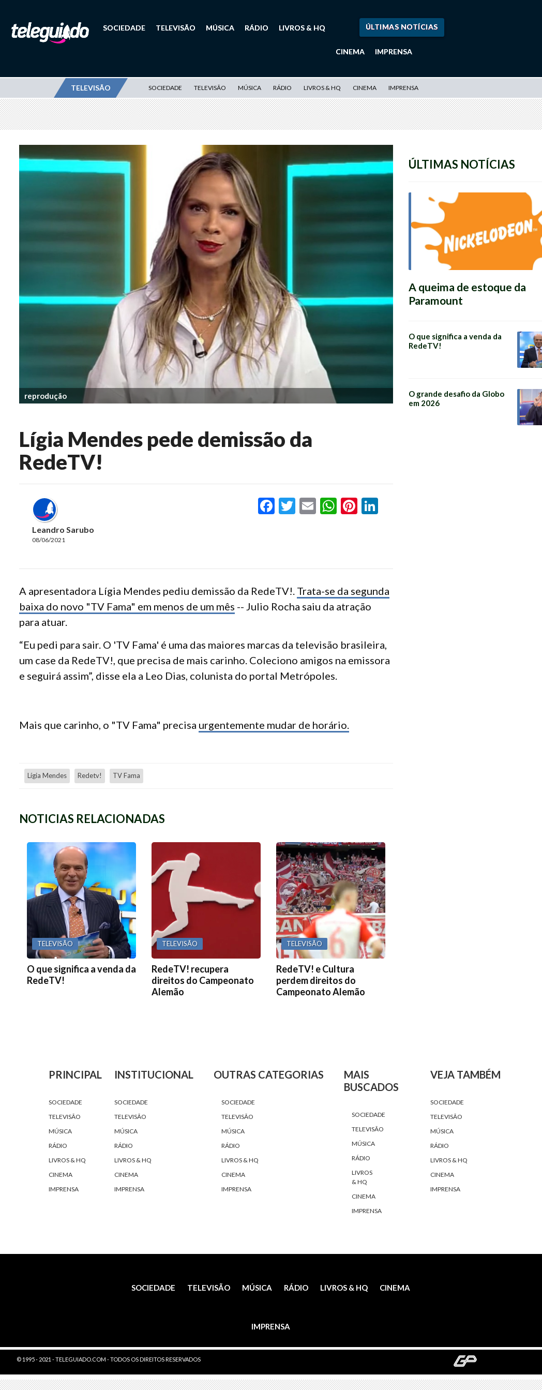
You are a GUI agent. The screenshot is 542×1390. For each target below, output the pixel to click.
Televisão (175, 27)
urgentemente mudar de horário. (274, 725)
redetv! (90, 775)
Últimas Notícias (402, 26)
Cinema (350, 51)
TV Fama (126, 775)
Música (220, 27)
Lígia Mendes (47, 775)
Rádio (256, 27)
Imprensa (393, 51)
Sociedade (124, 27)
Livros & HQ (302, 27)
